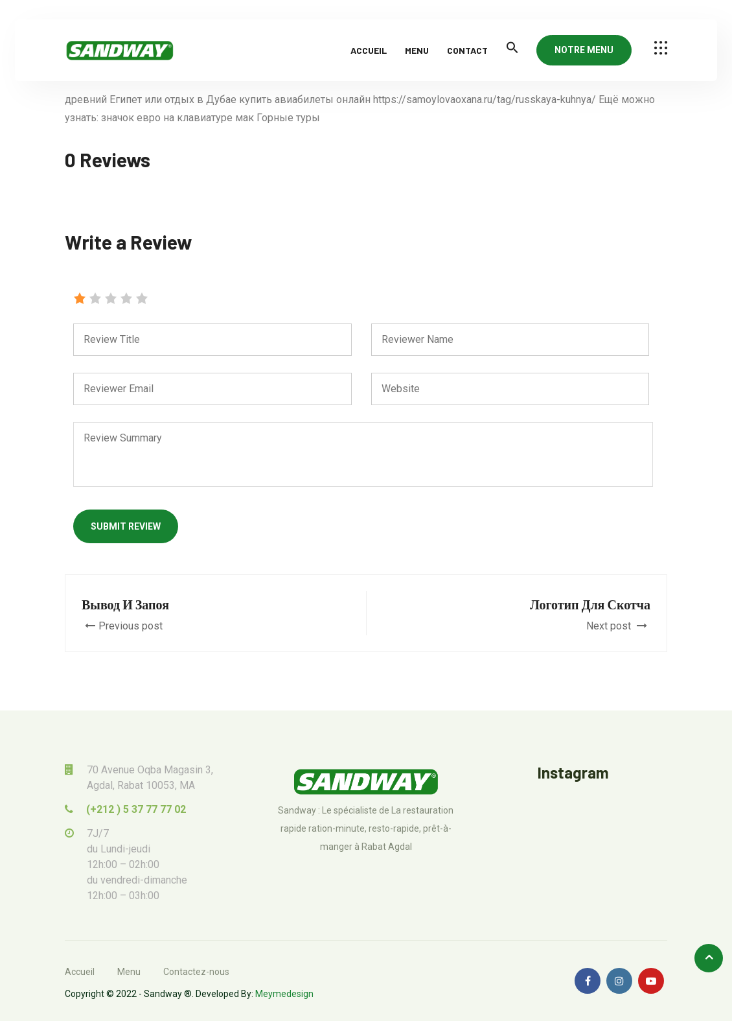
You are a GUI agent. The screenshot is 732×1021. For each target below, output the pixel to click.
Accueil (368, 50)
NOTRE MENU (584, 50)
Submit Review (126, 526)
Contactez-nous (196, 972)
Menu (417, 50)
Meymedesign (284, 994)
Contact (467, 50)
